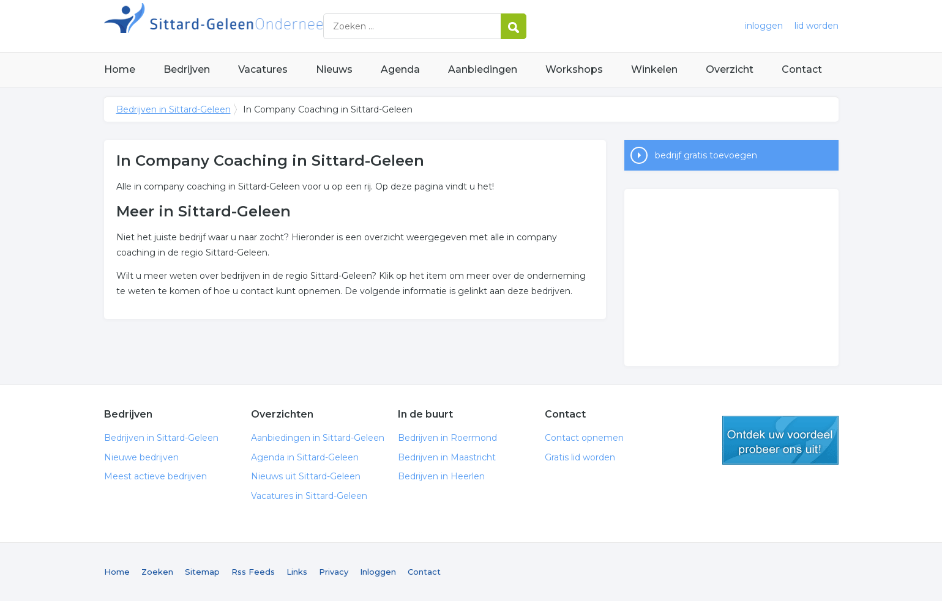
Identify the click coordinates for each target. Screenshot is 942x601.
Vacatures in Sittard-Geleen (309, 495)
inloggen (764, 25)
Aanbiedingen (482, 69)
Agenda (400, 69)
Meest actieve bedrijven (155, 476)
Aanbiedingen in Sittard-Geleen (317, 437)
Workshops (574, 69)
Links (296, 572)
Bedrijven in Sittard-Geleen (257, 26)
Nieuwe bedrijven (141, 457)
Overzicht (729, 69)
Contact (802, 69)
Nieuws (334, 69)
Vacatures (263, 69)
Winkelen (654, 69)
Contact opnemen (584, 437)
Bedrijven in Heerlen (441, 476)
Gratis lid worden (580, 457)
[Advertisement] (731, 277)
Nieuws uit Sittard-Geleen (306, 476)
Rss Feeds (253, 572)
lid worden (816, 25)
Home (119, 69)
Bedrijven (186, 69)
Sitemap (202, 572)
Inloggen (378, 572)
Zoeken (157, 572)
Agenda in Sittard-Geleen (305, 457)
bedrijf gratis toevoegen (706, 155)
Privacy (333, 572)
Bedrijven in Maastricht (447, 457)
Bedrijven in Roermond (447, 437)
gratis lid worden (780, 440)
